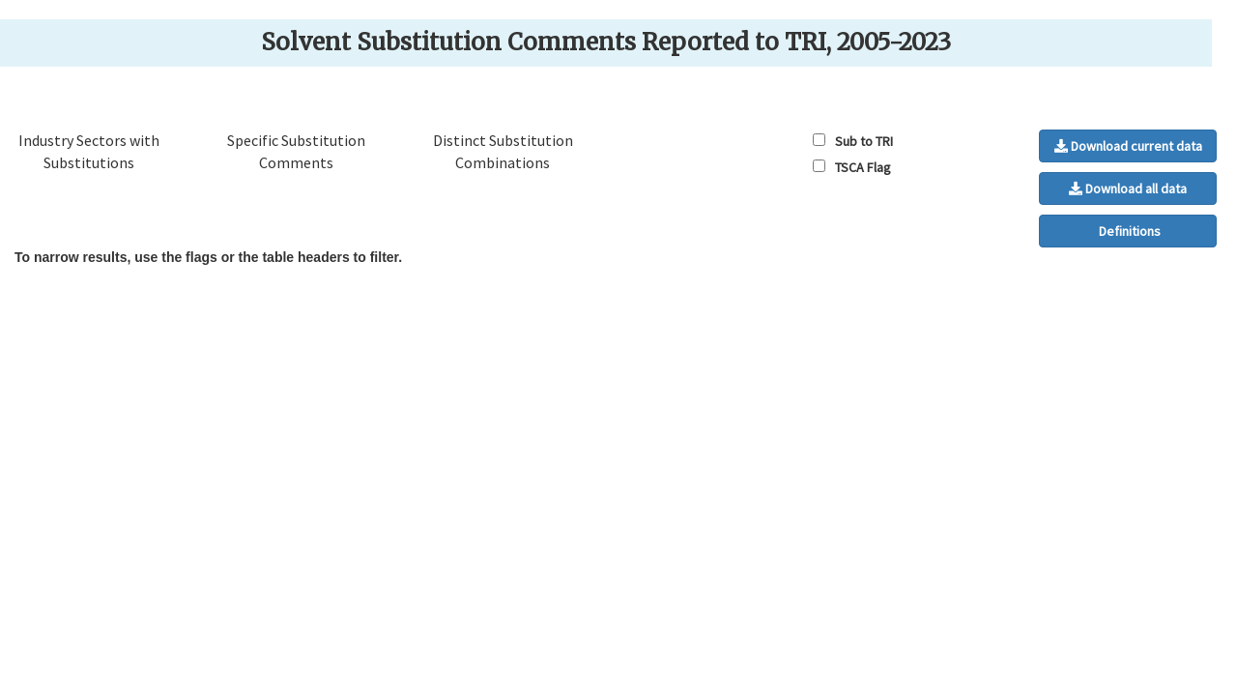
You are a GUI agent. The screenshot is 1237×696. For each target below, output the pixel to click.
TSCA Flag (864, 167)
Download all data (1128, 188)
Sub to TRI (865, 141)
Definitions (1128, 231)
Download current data (1128, 146)
